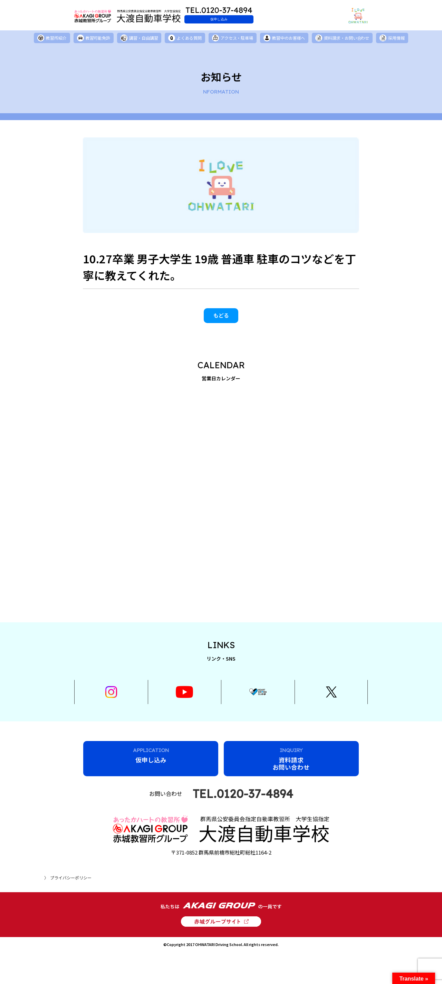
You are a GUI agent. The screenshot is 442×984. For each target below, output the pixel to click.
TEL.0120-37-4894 (243, 802)
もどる (221, 317)
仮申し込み (236, 19)
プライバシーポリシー (71, 874)
